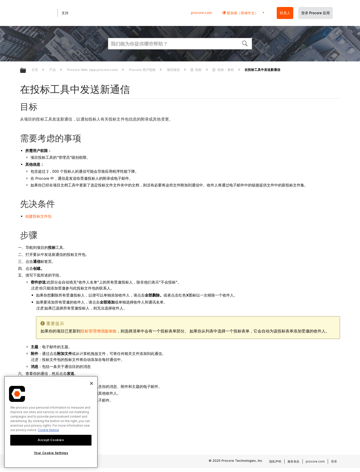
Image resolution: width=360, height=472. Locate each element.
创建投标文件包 (38, 216)
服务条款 (294, 461)
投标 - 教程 (223, 70)
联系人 (285, 13)
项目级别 (174, 70)
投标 (196, 70)
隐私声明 (275, 461)
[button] (245, 43)
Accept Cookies (51, 440)
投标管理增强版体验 (98, 331)
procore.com (201, 13)
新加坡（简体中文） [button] (242, 13)
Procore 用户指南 (142, 70)
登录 (334, 461)
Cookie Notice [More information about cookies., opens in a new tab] (48, 430)
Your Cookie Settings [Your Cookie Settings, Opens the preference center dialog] (51, 453)
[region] (51, 422)
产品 (53, 70)
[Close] (91, 383)
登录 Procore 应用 (315, 13)
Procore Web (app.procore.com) (93, 70)
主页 (35, 70)
